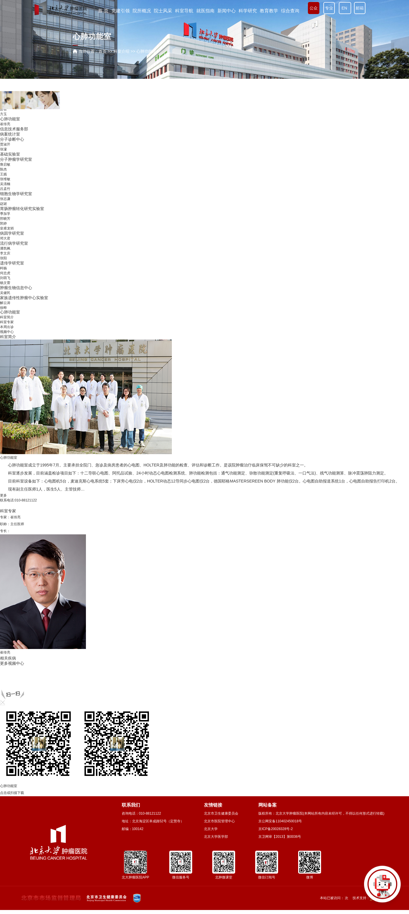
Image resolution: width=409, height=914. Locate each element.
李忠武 (5, 111)
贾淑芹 (5, 269)
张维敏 (5, 303)
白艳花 (5, 140)
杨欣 (3, 154)
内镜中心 (8, 183)
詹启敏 (5, 289)
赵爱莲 (5, 135)
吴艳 (3, 169)
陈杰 (3, 294)
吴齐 (3, 189)
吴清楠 (5, 308)
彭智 (3, 234)
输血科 (6, 218)
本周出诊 (7, 327)
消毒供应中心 (12, 213)
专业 (329, 8)
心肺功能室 (10, 243)
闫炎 (3, 199)
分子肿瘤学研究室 (16, 283)
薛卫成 (5, 130)
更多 (3, 495)
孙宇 (3, 115)
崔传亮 (5, 248)
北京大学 (211, 829)
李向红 (5, 120)
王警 (3, 203)
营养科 (6, 228)
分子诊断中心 (12, 263)
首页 (103, 51)
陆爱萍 (5, 125)
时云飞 (5, 145)
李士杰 (5, 194)
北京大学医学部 (216, 837)
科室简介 (7, 317)
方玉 (3, 238)
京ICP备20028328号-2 (275, 829)
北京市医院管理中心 (219, 821)
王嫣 (3, 299)
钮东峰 (5, 159)
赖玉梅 (5, 150)
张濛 (3, 274)
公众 (314, 8)
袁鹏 (3, 208)
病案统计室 (10, 258)
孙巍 (3, 179)
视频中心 (7, 332)
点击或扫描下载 (12, 793)
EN (345, 8)
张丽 (3, 174)
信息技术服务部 (14, 253)
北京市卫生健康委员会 (221, 813)
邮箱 (360, 8)
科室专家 (7, 322)
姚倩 (3, 164)
